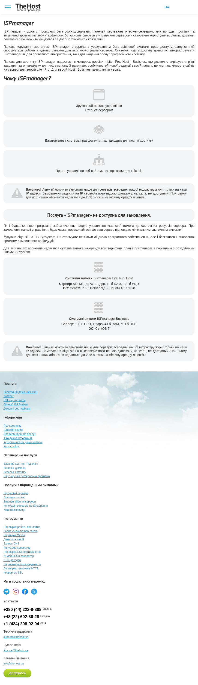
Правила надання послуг (19, 434)
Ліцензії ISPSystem (15, 404)
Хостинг (8, 396)
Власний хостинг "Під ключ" (21, 463)
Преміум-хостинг (14, 497)
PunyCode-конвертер (16, 547)
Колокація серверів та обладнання (25, 505)
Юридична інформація (18, 438)
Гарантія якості (13, 429)
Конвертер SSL (13, 572)
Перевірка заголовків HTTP (21, 568)
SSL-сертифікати (14, 400)
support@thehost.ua (15, 637)
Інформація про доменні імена (22, 442)
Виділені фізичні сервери (19, 501)
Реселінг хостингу (14, 472)
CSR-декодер (12, 560)
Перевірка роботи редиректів (22, 564)
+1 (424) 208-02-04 (21, 624)
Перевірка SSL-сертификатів (22, 551)
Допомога (17, 673)
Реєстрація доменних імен (20, 392)
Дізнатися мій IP (13, 539)
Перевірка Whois (14, 535)
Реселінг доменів (14, 468)
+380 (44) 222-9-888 (22, 609)
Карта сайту (11, 446)
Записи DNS (11, 543)
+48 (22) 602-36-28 (21, 616)
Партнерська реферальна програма (26, 476)
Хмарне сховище (14, 510)
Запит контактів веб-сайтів (20, 531)
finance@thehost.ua (15, 650)
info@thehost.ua (13, 663)
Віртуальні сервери (15, 493)
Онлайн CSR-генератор (18, 556)
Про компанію (12, 425)
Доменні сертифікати (16, 408)
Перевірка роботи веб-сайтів (21, 527)
